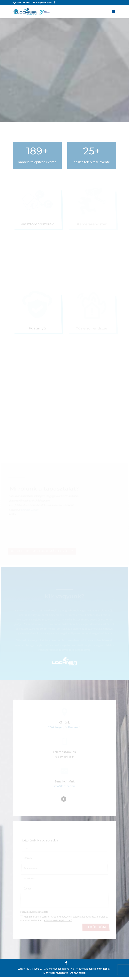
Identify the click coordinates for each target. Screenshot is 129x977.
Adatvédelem (78, 972)
